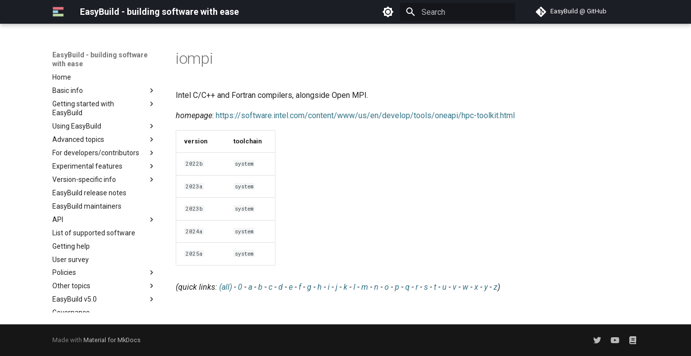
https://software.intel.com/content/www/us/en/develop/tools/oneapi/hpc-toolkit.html (365, 115)
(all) (225, 287)
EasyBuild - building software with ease (100, 59)
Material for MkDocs (112, 340)
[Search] (457, 12)
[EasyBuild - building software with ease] (58, 12)
